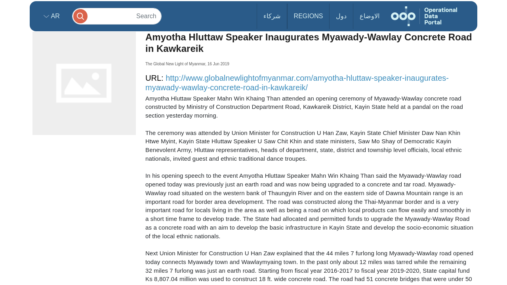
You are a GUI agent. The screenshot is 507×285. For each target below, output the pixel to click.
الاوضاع (369, 16)
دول (341, 16)
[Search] (117, 16)
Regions (308, 16)
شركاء (271, 16)
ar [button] (54, 16)
